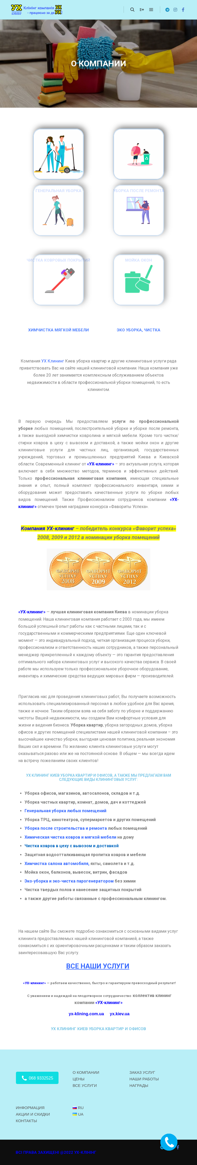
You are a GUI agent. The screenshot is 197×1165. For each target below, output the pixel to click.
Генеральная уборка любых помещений (66, 810)
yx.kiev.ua (119, 1014)
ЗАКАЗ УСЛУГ (142, 1072)
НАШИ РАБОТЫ (144, 1079)
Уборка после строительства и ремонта (66, 828)
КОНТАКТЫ (26, 1120)
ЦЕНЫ (78, 1079)
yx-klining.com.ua (86, 1014)
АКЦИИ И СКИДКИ (33, 1114)
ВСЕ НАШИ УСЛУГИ (97, 966)
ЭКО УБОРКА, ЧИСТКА (138, 330)
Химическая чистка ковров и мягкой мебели (70, 837)
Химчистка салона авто (49, 863)
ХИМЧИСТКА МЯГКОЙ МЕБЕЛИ (58, 330)
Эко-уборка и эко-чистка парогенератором (69, 881)
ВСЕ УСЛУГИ (85, 1085)
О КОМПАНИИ (86, 1072)
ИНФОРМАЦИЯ (30, 1107)
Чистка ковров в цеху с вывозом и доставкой (72, 845)
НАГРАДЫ (138, 1085)
